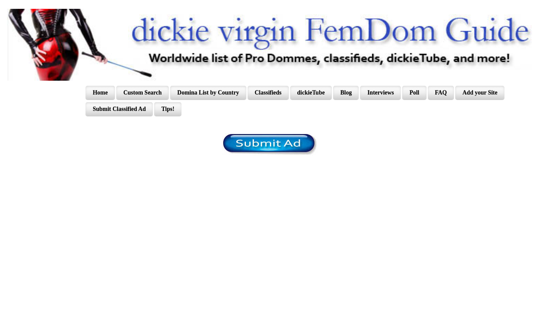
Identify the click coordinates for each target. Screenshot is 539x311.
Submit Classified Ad (119, 109)
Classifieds (268, 93)
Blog (346, 93)
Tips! (167, 109)
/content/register (270, 144)
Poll (414, 93)
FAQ (441, 93)
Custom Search (142, 93)
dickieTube (311, 93)
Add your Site (479, 93)
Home (100, 93)
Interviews (380, 93)
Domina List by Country (208, 93)
